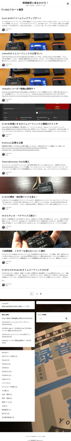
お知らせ (5, 379)
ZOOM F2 (5, 371)
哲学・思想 (6, 398)
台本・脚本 (6, 394)
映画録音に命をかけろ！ (35, 3)
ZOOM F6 (5, 375)
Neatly (43, 436)
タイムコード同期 (8, 387)
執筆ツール (6, 402)
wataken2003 (8, 29)
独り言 (4, 413)
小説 (3, 406)
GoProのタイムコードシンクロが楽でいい (16, 334)
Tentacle (4, 360)
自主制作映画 (6, 417)
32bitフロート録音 (8, 356)
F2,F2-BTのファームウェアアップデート (16, 322)
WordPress (34, 436)
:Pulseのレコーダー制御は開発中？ (14, 340)
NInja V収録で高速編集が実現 (12, 318)
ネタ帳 (4, 390)
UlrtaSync (5, 364)
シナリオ (5, 383)
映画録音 (5, 410)
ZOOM (4, 368)
